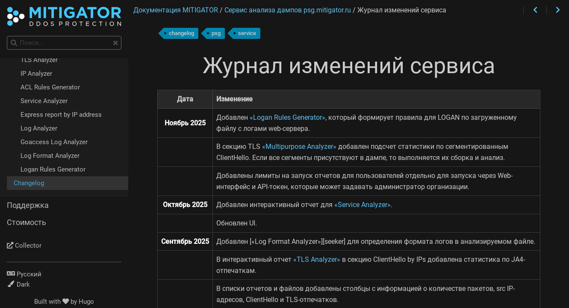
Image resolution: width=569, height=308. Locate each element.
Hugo (86, 301)
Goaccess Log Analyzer (54, 142)
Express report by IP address (61, 114)
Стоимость (26, 222)
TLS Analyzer (39, 60)
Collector (24, 245)
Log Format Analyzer (50, 156)
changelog (181, 33)
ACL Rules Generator (50, 87)
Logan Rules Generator (53, 169)
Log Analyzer (39, 128)
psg (216, 33)
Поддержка (28, 205)
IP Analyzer (36, 73)
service (247, 33)
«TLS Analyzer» (316, 259)
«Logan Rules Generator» (287, 117)
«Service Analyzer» (362, 205)
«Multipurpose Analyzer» (299, 146)
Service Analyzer (44, 101)
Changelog (29, 183)
